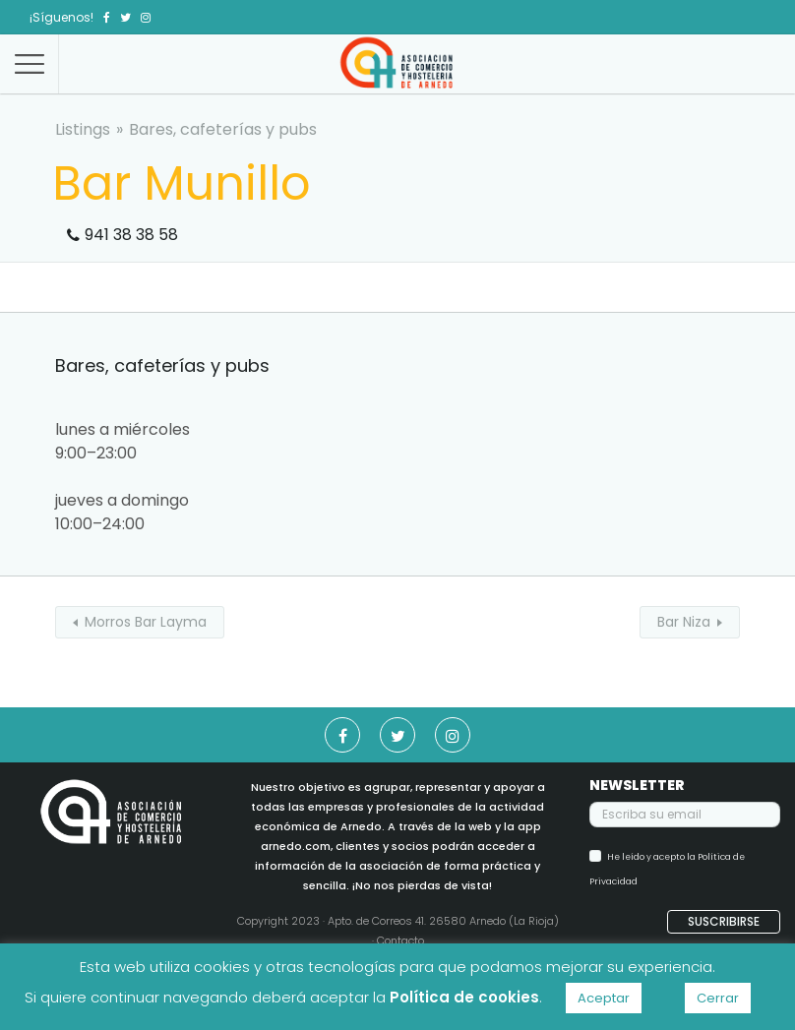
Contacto (400, 940)
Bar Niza (683, 622)
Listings (82, 129)
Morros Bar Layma (146, 622)
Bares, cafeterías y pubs (223, 129)
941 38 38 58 (131, 234)
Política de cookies (464, 997)
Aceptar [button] (604, 998)
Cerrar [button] (718, 998)
